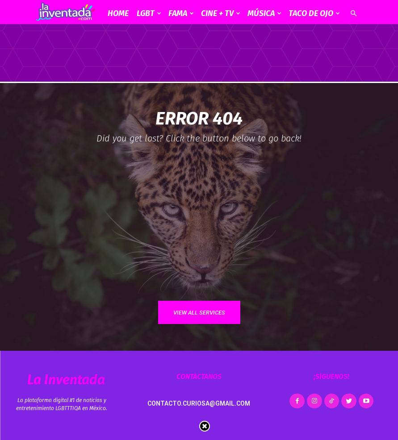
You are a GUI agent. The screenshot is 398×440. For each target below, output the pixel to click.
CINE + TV (220, 13)
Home (118, 13)
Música (264, 13)
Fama (181, 13)
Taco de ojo (314, 13)
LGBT (149, 13)
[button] (353, 13)
